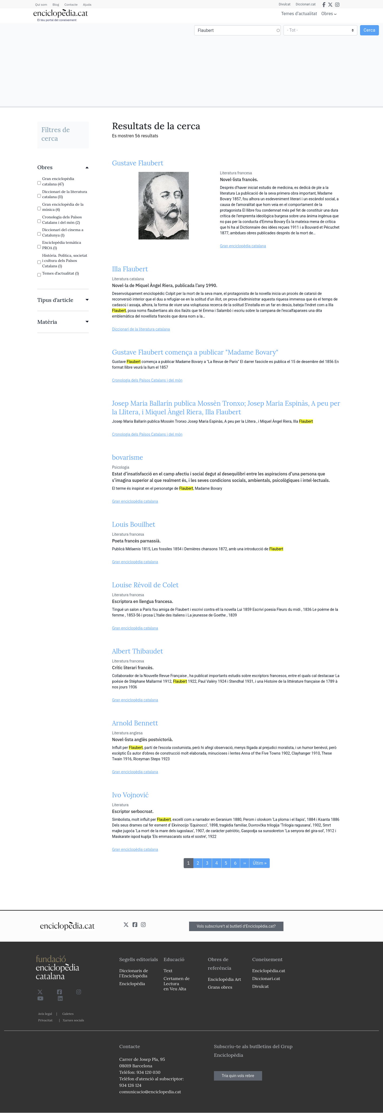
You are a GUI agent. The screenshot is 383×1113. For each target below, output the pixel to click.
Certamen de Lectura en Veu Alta (177, 983)
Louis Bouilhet (133, 524)
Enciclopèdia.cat (268, 970)
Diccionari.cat (306, 4)
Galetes (68, 1014)
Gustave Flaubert (137, 163)
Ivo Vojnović (130, 795)
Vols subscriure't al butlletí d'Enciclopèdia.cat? (236, 926)
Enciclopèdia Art (224, 979)
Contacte (70, 4)
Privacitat (45, 1020)
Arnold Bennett (135, 723)
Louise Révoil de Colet (145, 585)
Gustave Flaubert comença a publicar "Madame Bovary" (195, 352)
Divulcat (284, 4)
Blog (55, 4)
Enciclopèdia (132, 983)
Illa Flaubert (130, 269)
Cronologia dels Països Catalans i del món (147, 380)
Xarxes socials (73, 1020)
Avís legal (45, 1014)
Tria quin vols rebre (238, 1075)
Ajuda (87, 4)
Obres (327, 13)
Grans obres (220, 987)
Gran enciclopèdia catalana (243, 246)
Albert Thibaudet (137, 651)
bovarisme (127, 457)
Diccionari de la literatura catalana (141, 329)
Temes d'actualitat (299, 13)
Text (168, 970)
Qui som (41, 4)
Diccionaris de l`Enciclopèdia (133, 973)
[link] (63, 167)
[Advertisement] (96, 64)
